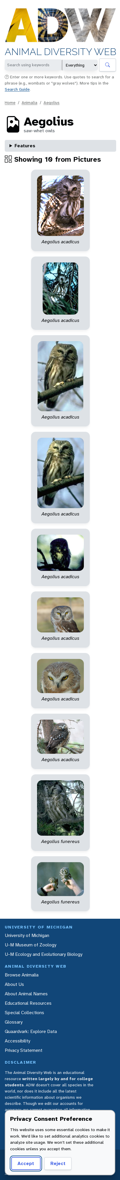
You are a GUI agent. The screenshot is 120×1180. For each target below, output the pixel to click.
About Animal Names (26, 994)
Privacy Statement (23, 1050)
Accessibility (17, 1041)
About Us (14, 984)
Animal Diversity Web (60, 52)
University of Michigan (27, 935)
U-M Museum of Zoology (30, 945)
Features (25, 146)
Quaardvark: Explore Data (31, 1031)
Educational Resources (28, 1003)
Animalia (29, 102)
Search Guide (17, 89)
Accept (25, 1163)
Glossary (14, 1022)
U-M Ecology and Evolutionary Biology (43, 954)
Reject (57, 1163)
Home (10, 102)
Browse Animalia (22, 975)
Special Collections (24, 1012)
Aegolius (52, 102)
